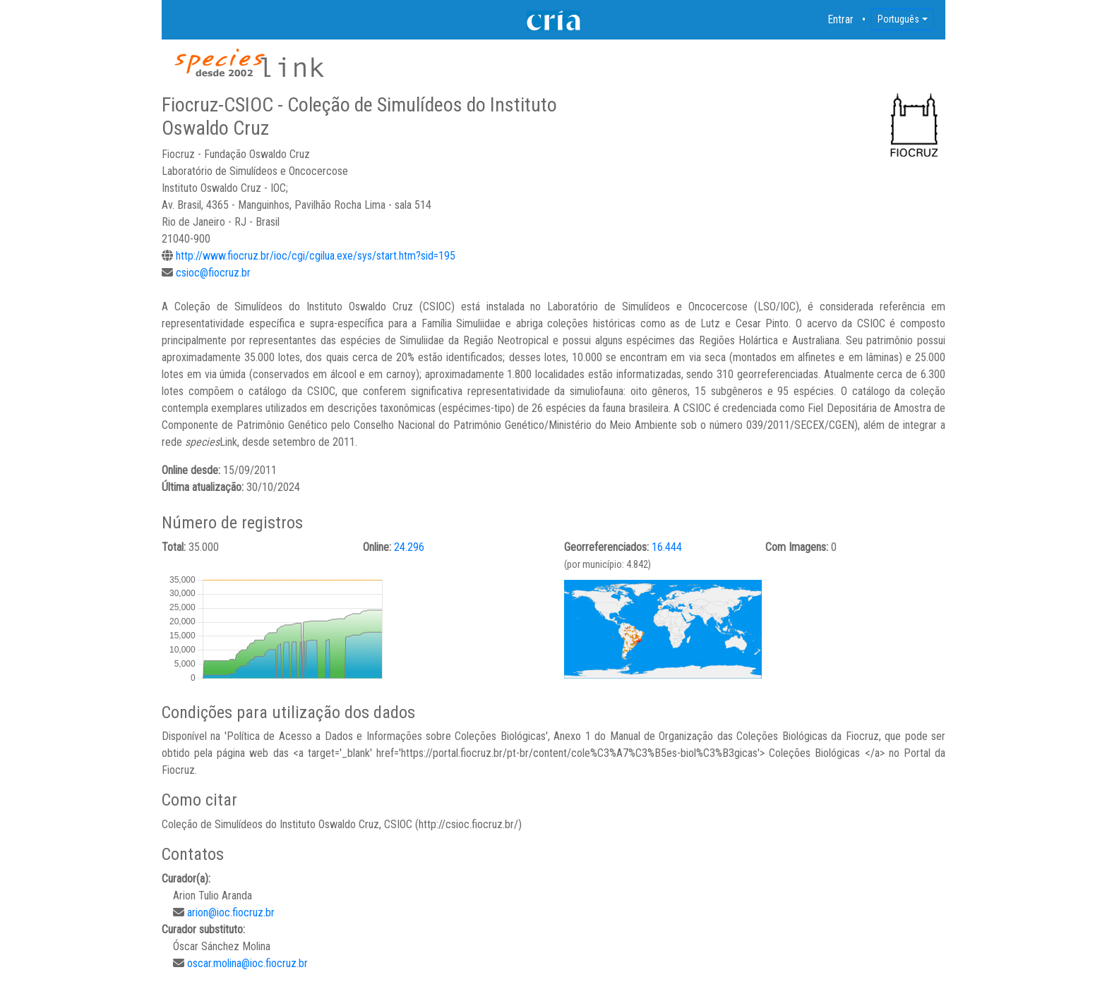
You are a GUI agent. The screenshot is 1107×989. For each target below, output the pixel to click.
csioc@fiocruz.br (213, 272)
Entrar (841, 19)
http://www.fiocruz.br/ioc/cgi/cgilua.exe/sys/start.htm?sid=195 (315, 255)
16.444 (667, 547)
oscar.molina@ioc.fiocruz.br (247, 963)
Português (898, 19)
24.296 (409, 547)
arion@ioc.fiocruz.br (231, 912)
